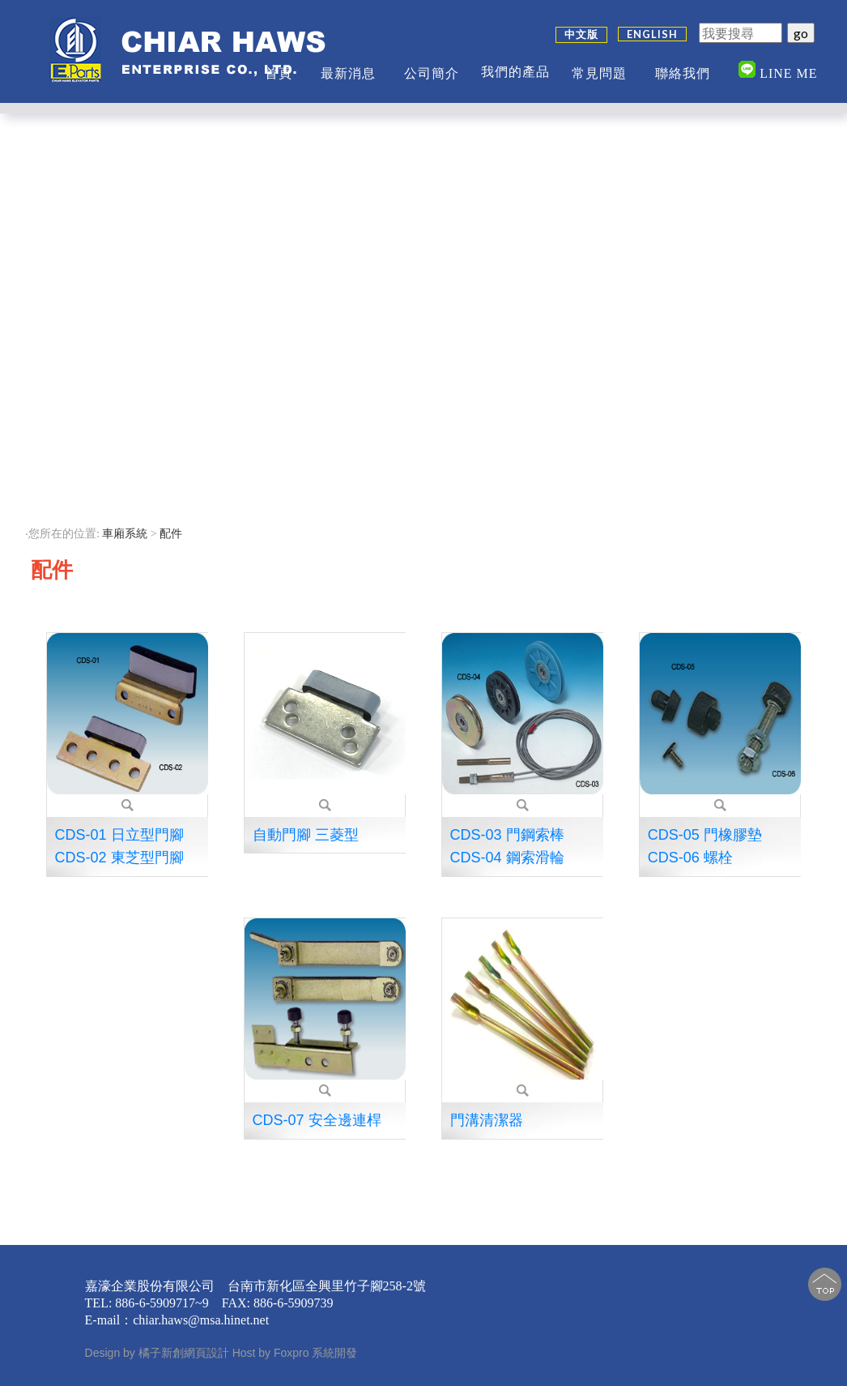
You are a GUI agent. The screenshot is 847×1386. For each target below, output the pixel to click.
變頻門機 (80, 190)
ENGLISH (652, 27)
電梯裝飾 (80, 490)
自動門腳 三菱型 (306, 835)
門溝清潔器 (486, 1120)
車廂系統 (124, 534)
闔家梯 (80, 460)
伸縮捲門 (80, 400)
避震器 (80, 310)
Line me (777, 64)
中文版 (581, 27)
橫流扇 (80, 370)
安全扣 (80, 250)
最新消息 (348, 67)
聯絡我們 (682, 67)
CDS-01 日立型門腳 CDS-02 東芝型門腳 (119, 846)
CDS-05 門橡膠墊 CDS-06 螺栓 (705, 846)
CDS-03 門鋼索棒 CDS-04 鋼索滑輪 (507, 846)
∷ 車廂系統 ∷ (80, 154)
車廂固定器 (80, 340)
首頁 (278, 67)
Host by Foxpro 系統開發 (295, 1352)
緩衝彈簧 (80, 280)
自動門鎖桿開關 (80, 220)
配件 (172, 534)
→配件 (80, 430)
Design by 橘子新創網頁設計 (158, 1352)
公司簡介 (431, 67)
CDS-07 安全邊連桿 (317, 1120)
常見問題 (599, 67)
